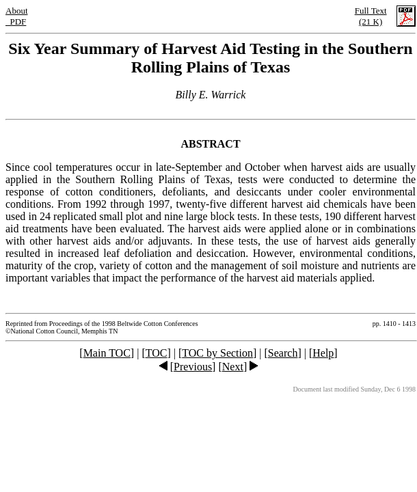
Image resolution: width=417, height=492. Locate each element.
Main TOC (107, 353)
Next (232, 366)
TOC (156, 353)
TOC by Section (217, 353)
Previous (193, 366)
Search (283, 353)
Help (323, 353)
